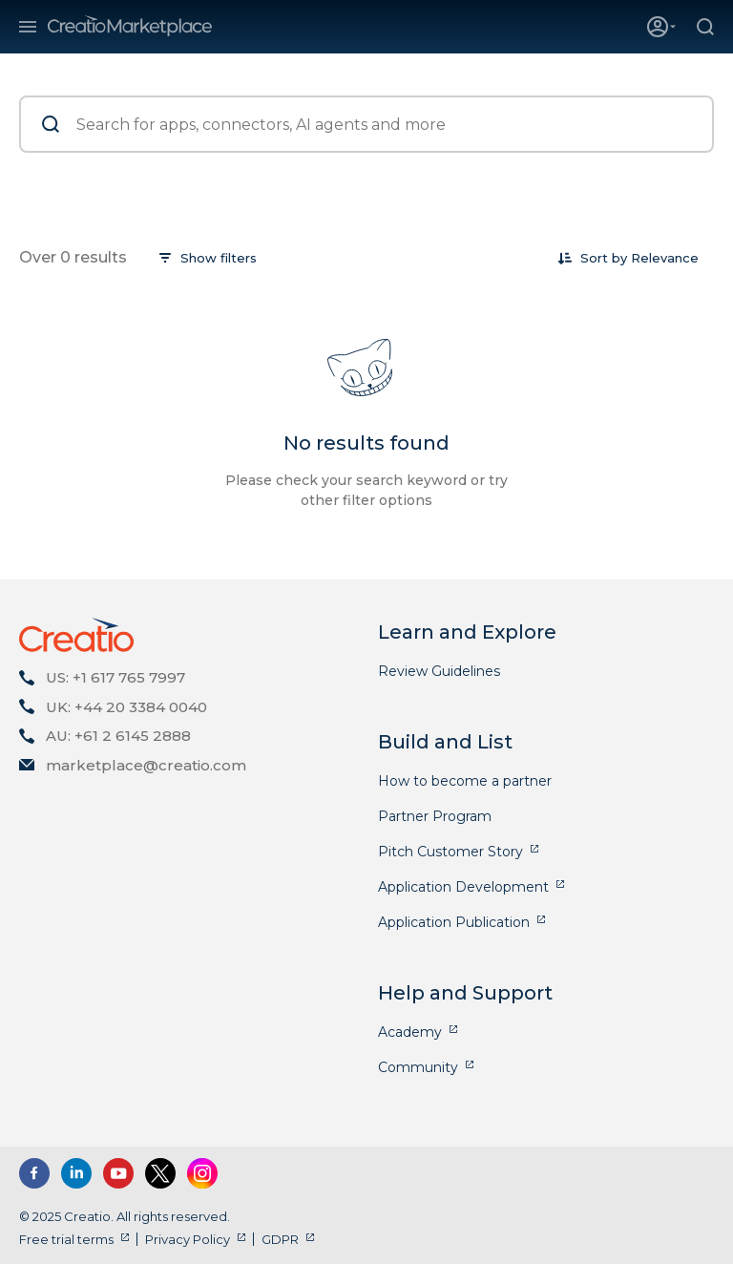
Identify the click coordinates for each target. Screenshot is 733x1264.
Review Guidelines (439, 671)
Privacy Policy (187, 1239)
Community (418, 1067)
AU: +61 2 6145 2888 (118, 736)
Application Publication (454, 922)
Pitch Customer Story (450, 851)
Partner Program (435, 816)
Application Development (463, 886)
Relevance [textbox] (665, 257)
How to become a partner (465, 781)
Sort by (603, 257)
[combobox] (665, 257)
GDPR (280, 1239)
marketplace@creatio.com (146, 765)
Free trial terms (66, 1239)
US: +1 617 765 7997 (115, 677)
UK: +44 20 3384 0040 (126, 707)
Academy (410, 1032)
